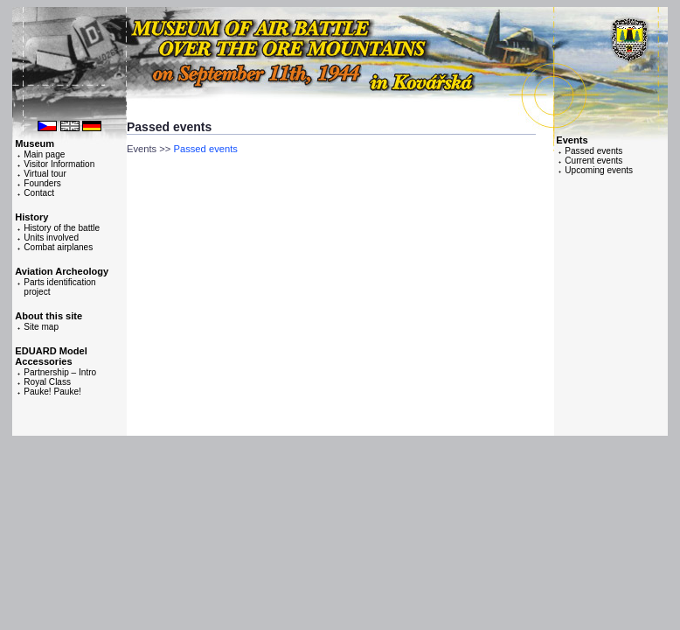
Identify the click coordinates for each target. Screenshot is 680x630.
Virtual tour (45, 173)
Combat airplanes (58, 247)
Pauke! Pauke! (52, 391)
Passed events (593, 151)
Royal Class (47, 382)
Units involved (51, 237)
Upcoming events (599, 170)
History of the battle (62, 228)
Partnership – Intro (60, 372)
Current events (593, 160)
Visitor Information (59, 164)
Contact (39, 193)
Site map (41, 327)
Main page (44, 154)
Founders (42, 183)
